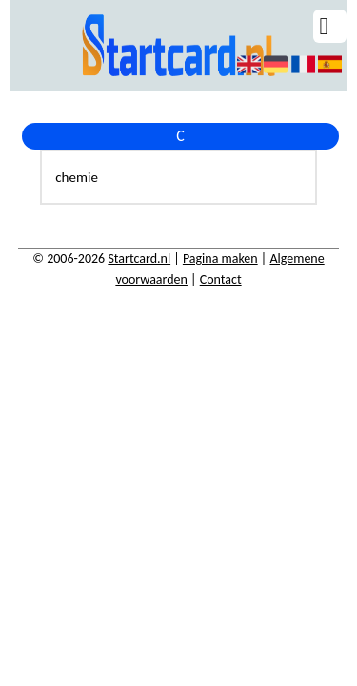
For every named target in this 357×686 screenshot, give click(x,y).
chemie (76, 177)
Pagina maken (220, 259)
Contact (221, 280)
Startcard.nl (139, 259)
